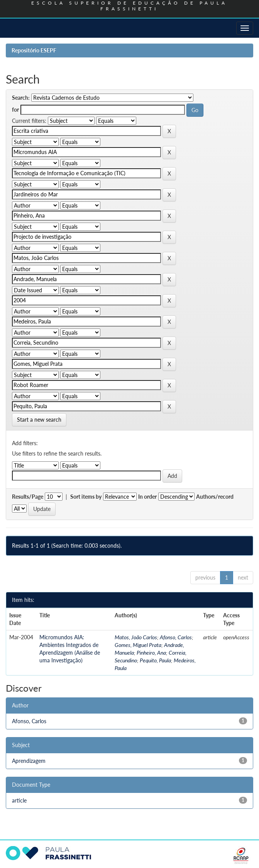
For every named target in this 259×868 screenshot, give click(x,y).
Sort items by (86, 496)
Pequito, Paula (155, 660)
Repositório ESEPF (34, 50)
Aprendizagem (29, 760)
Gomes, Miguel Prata (138, 645)
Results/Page (27, 496)
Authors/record (215, 496)
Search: (21, 97)
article (19, 800)
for (15, 109)
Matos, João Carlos (136, 637)
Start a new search (39, 419)
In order (147, 496)
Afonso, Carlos (176, 637)
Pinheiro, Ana (151, 652)
